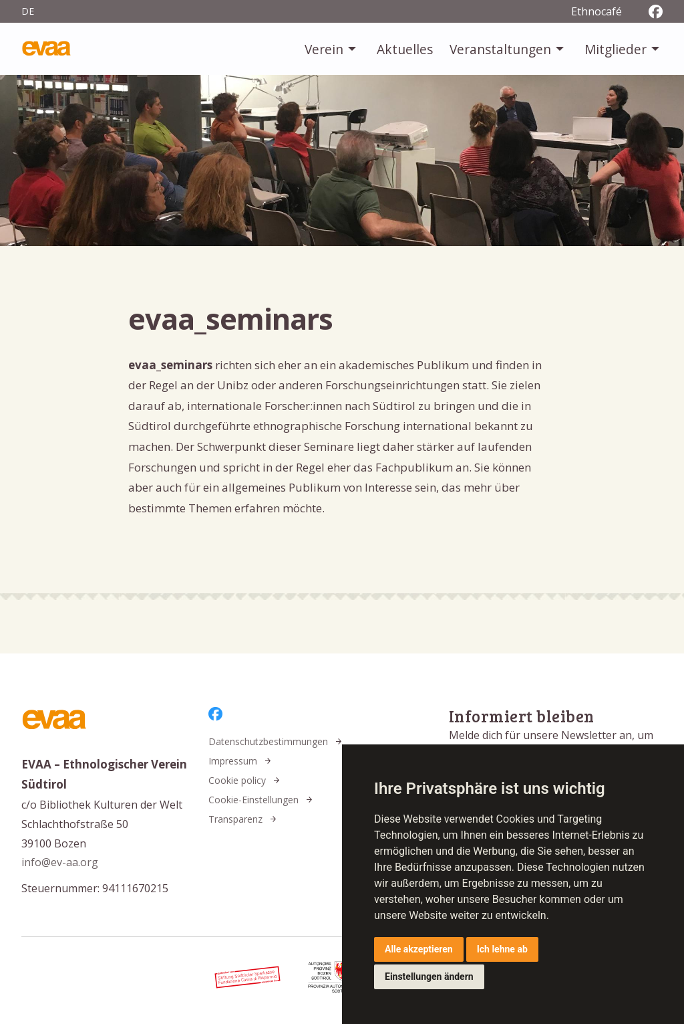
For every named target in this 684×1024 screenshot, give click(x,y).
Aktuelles (405, 49)
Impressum (232, 760)
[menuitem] (332, 49)
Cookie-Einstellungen (253, 799)
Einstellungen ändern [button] (429, 976)
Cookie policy (237, 780)
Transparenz (235, 819)
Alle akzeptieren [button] (419, 949)
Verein (324, 49)
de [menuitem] (27, 11)
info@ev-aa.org (59, 862)
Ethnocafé (596, 11)
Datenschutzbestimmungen (268, 741)
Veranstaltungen (500, 49)
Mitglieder (615, 49)
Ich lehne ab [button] (502, 949)
